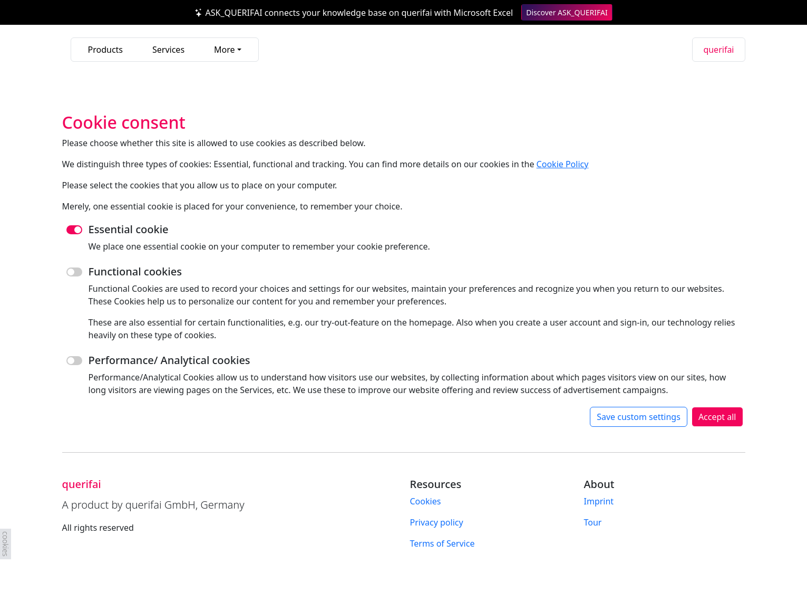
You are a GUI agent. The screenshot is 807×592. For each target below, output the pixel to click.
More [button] (224, 49)
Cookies (425, 501)
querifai (718, 49)
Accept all (717, 417)
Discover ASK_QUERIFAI (566, 12)
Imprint (599, 501)
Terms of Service (442, 543)
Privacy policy (436, 522)
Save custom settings (638, 417)
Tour (593, 522)
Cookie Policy (563, 164)
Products (105, 49)
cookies (6, 544)
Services (168, 49)
